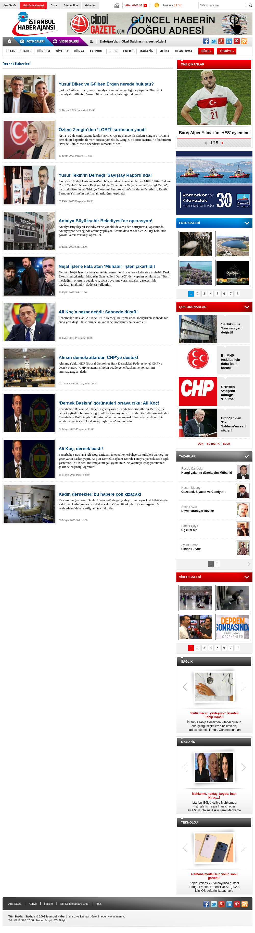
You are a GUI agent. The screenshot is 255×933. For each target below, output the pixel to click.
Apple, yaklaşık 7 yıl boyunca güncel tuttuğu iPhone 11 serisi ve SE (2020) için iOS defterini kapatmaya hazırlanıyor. (214, 882)
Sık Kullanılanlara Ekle (74, 903)
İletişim (48, 903)
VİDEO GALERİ (190, 577)
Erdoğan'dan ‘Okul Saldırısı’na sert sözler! (132, 41)
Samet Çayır (208, 528)
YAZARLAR (187, 456)
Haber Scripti (44, 920)
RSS (99, 903)
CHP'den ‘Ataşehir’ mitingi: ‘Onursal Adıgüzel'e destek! (229, 393)
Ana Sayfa (9, 5)
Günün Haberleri (33, 5)
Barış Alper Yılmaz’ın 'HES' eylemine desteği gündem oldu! (214, 134)
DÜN (200, 443)
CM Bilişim (60, 920)
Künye (33, 903)
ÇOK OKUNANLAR (192, 307)
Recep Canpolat (208, 471)
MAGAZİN (188, 742)
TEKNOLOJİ (190, 822)
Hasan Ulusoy (208, 490)
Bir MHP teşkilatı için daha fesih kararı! (230, 362)
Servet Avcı (208, 509)
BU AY (227, 443)
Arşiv (53, 5)
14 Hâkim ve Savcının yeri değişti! (231, 328)
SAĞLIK (187, 661)
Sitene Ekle (71, 5)
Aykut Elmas (208, 547)
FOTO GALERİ (189, 223)
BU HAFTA (213, 443)
